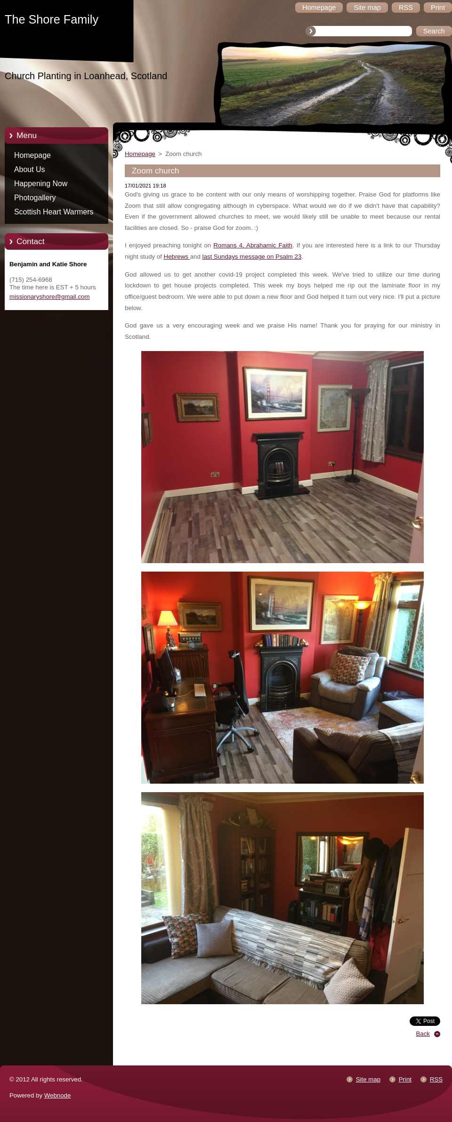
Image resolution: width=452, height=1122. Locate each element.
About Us (29, 169)
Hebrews (177, 256)
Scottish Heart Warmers (53, 212)
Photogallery (35, 198)
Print (405, 1079)
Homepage (32, 155)
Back (423, 1033)
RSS (436, 1079)
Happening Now (40, 184)
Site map (368, 1079)
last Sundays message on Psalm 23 (251, 256)
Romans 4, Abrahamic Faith (252, 245)
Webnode (57, 1095)
